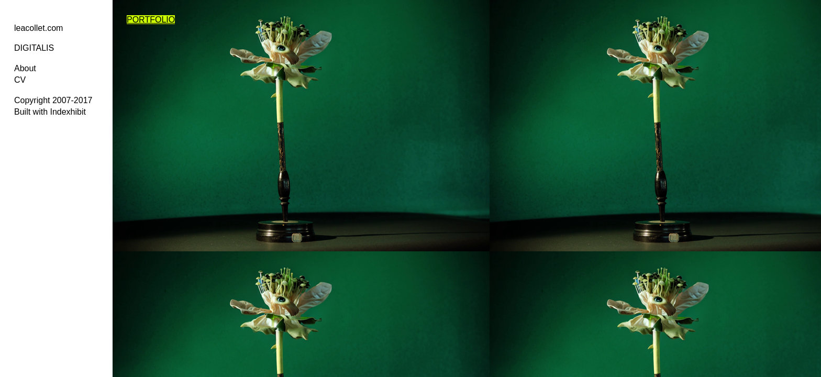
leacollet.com (38, 28)
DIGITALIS (34, 47)
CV (20, 79)
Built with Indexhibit (50, 111)
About (25, 68)
